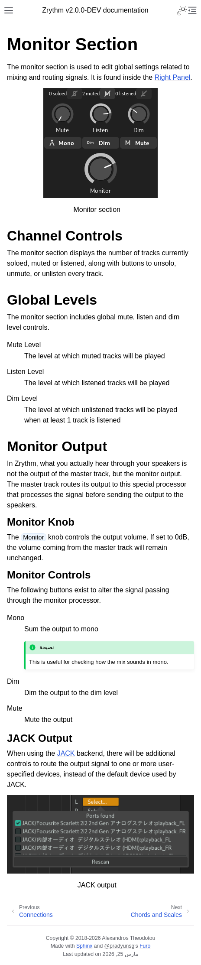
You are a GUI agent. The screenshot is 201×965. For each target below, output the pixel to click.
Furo (144, 946)
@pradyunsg (119, 946)
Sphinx (84, 946)
